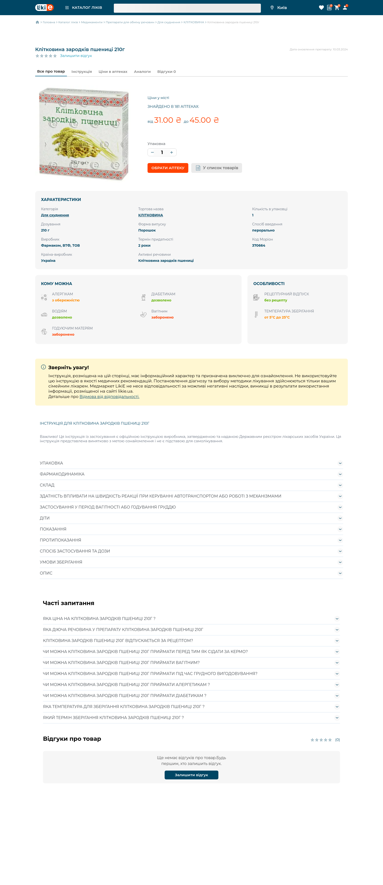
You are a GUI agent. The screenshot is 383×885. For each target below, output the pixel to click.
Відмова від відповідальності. (109, 396)
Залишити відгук (76, 56)
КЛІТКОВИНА (150, 215)
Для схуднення (55, 215)
